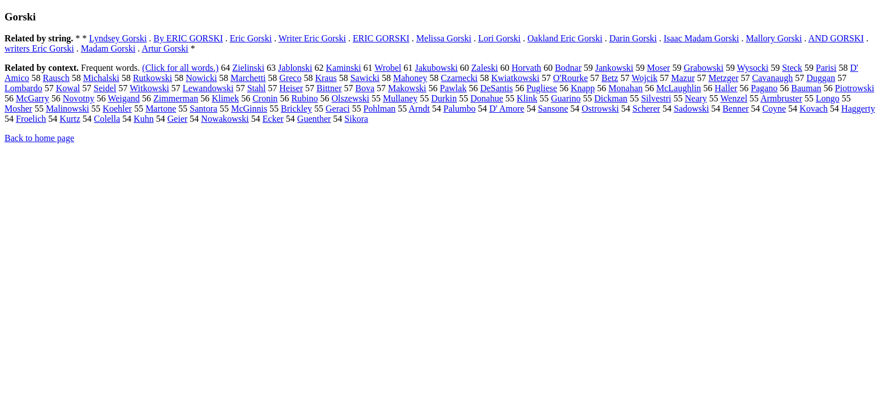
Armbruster (781, 98)
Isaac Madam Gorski (701, 38)
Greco (290, 78)
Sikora (356, 119)
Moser (658, 68)
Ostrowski (600, 108)
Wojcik (644, 78)
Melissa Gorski (443, 38)
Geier (178, 119)
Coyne (774, 108)
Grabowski (703, 68)
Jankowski (614, 68)
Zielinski (248, 68)
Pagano (764, 88)
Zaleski (484, 68)
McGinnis (249, 108)
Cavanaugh (772, 78)
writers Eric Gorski (39, 48)
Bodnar (568, 68)
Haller (726, 88)
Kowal (68, 88)
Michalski (101, 78)
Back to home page (39, 138)
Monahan (626, 88)
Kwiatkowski (515, 78)
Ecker (273, 119)
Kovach (814, 108)
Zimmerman (175, 98)
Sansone (553, 108)
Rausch (56, 78)
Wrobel (387, 68)
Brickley (296, 108)
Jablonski (295, 68)
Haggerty (858, 108)
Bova (364, 88)
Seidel (104, 88)
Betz (609, 78)
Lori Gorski (499, 38)
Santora (203, 108)
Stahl (256, 88)
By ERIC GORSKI (188, 38)
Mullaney (400, 98)
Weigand (123, 98)
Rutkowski (152, 78)
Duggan (820, 78)
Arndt (419, 108)
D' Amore (506, 108)
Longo (828, 98)
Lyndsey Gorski (118, 38)
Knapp (583, 88)
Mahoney (410, 78)
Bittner (329, 88)
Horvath (526, 68)
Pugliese (542, 88)
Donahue (487, 98)
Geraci (338, 108)
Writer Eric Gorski (312, 38)
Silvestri (656, 98)
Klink (527, 98)
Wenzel (733, 98)
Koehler (117, 108)
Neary (696, 98)
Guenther (314, 119)
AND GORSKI (835, 38)
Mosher (18, 108)
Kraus (325, 78)
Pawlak (453, 88)
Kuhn (144, 119)
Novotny (79, 98)
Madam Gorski (108, 48)
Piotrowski (854, 88)
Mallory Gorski (774, 38)
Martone (161, 108)
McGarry (32, 98)
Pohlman (380, 108)
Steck (792, 68)
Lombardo (23, 88)
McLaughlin (678, 88)
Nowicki (201, 78)
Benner (735, 108)
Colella (107, 119)
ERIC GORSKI (381, 38)
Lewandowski (208, 88)
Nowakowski (225, 119)
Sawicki (365, 78)
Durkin (443, 98)
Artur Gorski (165, 48)
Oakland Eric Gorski (564, 38)
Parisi (826, 68)
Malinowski (67, 108)
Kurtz (69, 119)
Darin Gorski (633, 38)
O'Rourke (570, 78)
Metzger (723, 78)
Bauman (806, 88)
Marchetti (248, 78)
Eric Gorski (251, 38)
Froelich (31, 119)
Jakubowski (436, 68)
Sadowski (691, 108)
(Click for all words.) (180, 68)
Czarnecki (459, 78)
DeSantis (496, 88)
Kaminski (343, 68)
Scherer (646, 108)
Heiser (291, 88)
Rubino (304, 98)
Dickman (610, 98)
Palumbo (459, 108)
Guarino (565, 98)
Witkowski (149, 88)
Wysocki (752, 68)
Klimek (225, 98)
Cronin (265, 98)
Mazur (683, 78)
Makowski (407, 88)
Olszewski (351, 98)
